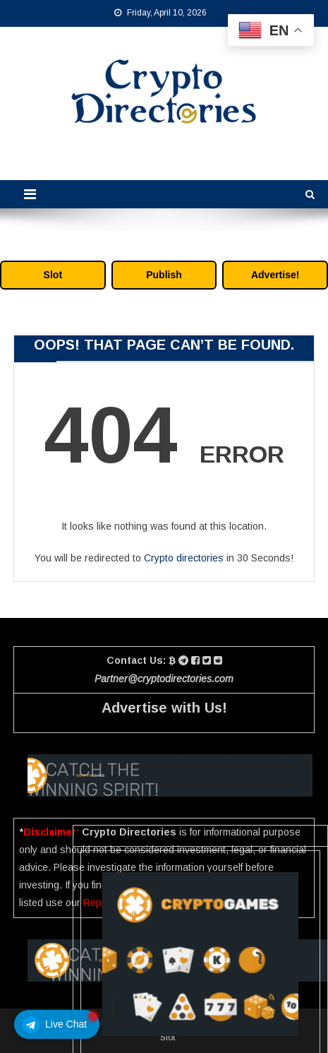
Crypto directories (184, 558)
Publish (164, 274)
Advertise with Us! (164, 707)
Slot (53, 274)
